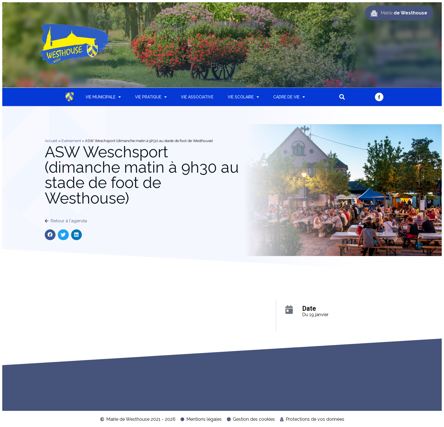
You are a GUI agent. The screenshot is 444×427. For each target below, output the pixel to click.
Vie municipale (103, 97)
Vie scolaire (243, 97)
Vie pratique (151, 97)
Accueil (51, 140)
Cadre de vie (289, 97)
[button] (342, 97)
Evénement (71, 140)
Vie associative (197, 97)
